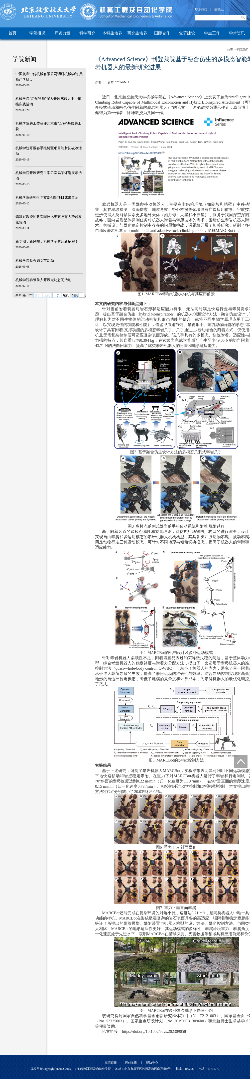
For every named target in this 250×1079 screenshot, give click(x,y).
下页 (57, 295)
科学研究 (87, 33)
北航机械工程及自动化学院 (93, 1069)
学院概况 (37, 33)
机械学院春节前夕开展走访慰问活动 (43, 280)
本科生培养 (112, 33)
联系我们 (201, 9)
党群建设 (187, 33)
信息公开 (220, 9)
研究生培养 (137, 33)
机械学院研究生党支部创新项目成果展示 (46, 197)
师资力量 (62, 33)
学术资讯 (237, 33)
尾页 (66, 295)
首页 (12, 33)
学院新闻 (242, 49)
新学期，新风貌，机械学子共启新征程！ (46, 241)
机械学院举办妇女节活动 (34, 261)
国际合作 (162, 33)
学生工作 (212, 33)
